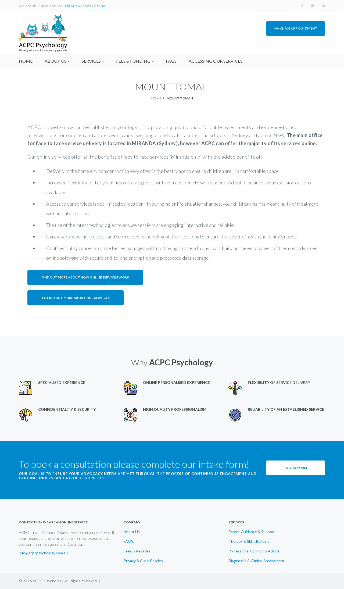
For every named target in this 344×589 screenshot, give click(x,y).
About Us (132, 532)
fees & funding (133, 60)
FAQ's (129, 541)
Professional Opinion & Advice (254, 551)
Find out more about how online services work (85, 277)
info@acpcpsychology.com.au (43, 553)
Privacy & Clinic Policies (143, 561)
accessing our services (215, 60)
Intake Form (296, 468)
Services (91, 60)
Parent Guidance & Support (251, 532)
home (26, 60)
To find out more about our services (75, 298)
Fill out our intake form (85, 5)
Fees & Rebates (137, 551)
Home (156, 98)
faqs (171, 60)
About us (55, 60)
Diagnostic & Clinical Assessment (256, 561)
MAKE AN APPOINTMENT (295, 28)
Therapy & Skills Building (249, 541)
